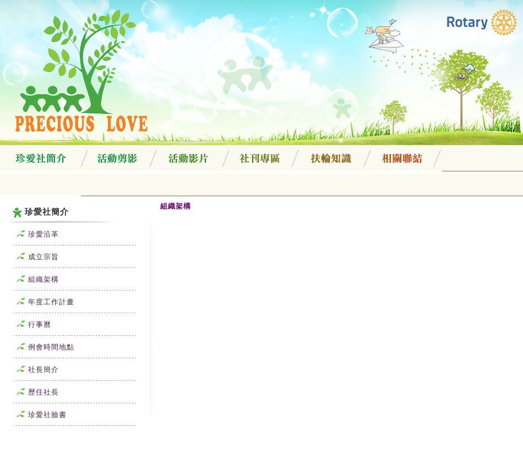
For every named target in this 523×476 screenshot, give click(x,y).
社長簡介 (33, 369)
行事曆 (29, 324)
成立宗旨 (33, 257)
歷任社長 (33, 392)
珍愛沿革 (33, 234)
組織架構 (33, 279)
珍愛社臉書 (37, 415)
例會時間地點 (41, 347)
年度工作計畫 (41, 302)
